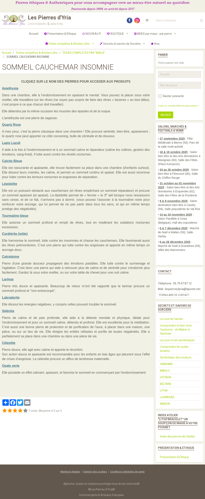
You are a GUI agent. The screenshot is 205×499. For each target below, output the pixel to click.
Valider (165, 115)
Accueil (33, 33)
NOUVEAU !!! (91, 33)
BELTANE (165, 383)
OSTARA (165, 377)
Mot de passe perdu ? (188, 105)
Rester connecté (171, 96)
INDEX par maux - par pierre (153, 33)
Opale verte (10, 365)
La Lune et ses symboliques (177, 340)
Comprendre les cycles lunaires (174, 348)
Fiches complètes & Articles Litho (68, 43)
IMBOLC (165, 370)
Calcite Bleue (12, 161)
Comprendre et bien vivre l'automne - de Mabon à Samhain (176, 329)
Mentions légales (70, 471)
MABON (165, 403)
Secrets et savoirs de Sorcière (120, 43)
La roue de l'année (171, 318)
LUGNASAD (167, 397)
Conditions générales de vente (127, 471)
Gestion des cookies (95, 471)
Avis (155, 43)
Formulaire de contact (174, 295)
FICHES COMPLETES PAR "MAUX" (84, 52)
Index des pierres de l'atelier (177, 436)
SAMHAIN (166, 364)
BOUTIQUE (116, 33)
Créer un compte (166, 105)
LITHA (164, 390)
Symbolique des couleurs (176, 357)
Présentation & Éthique (60, 33)
